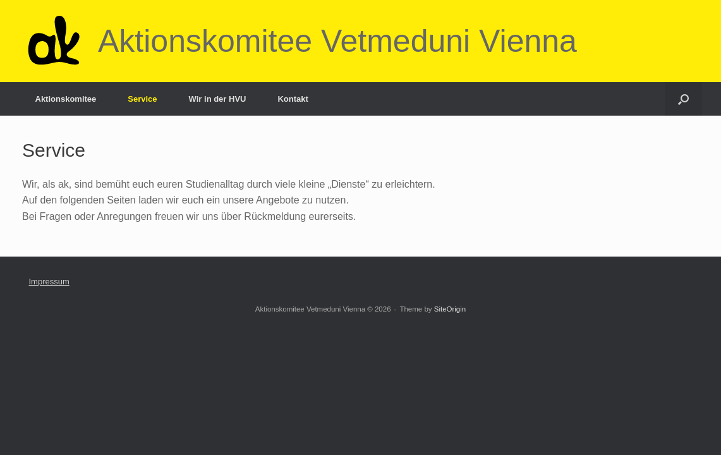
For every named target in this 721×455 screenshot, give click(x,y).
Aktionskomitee (66, 99)
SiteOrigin (450, 309)
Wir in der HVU (217, 99)
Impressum (49, 281)
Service (142, 99)
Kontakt (292, 99)
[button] (683, 99)
